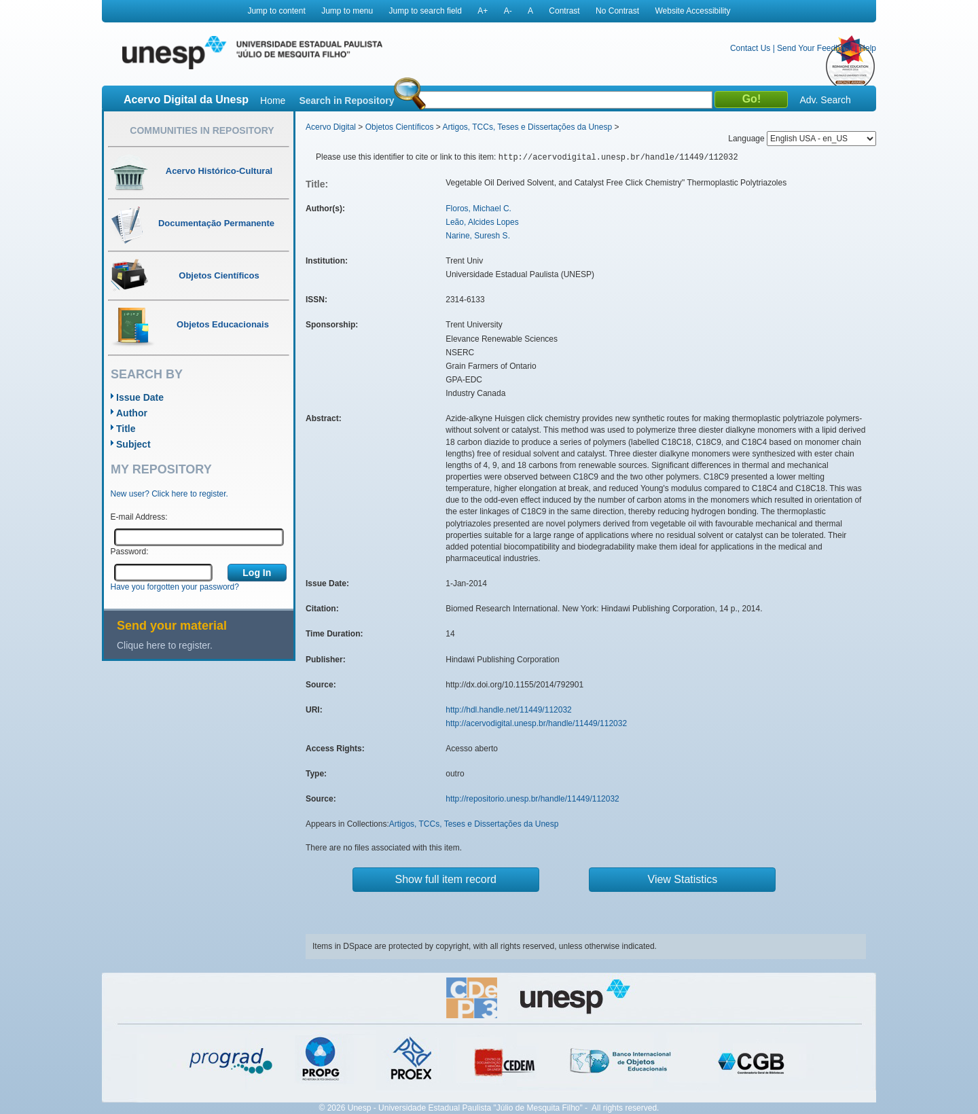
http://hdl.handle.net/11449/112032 (509, 710)
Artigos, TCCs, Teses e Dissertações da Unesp (527, 127)
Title (126, 428)
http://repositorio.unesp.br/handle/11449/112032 (532, 799)
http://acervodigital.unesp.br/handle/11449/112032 (536, 723)
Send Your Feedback (814, 48)
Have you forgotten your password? (175, 587)
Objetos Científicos (399, 127)
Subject (133, 444)
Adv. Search (824, 99)
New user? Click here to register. (169, 494)
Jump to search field (425, 11)
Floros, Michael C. (478, 208)
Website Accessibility (692, 11)
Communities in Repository (202, 130)
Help (867, 48)
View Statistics (683, 879)
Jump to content (276, 11)
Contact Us (750, 48)
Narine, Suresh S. (478, 235)
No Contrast (617, 11)
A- (508, 11)
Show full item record (445, 879)
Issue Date (140, 397)
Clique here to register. (165, 645)
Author (131, 413)
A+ (482, 11)
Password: (130, 551)
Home (272, 100)
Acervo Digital (331, 127)
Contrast (564, 11)
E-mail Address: (139, 517)
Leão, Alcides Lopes (482, 222)
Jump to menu (347, 11)
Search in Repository (346, 100)
